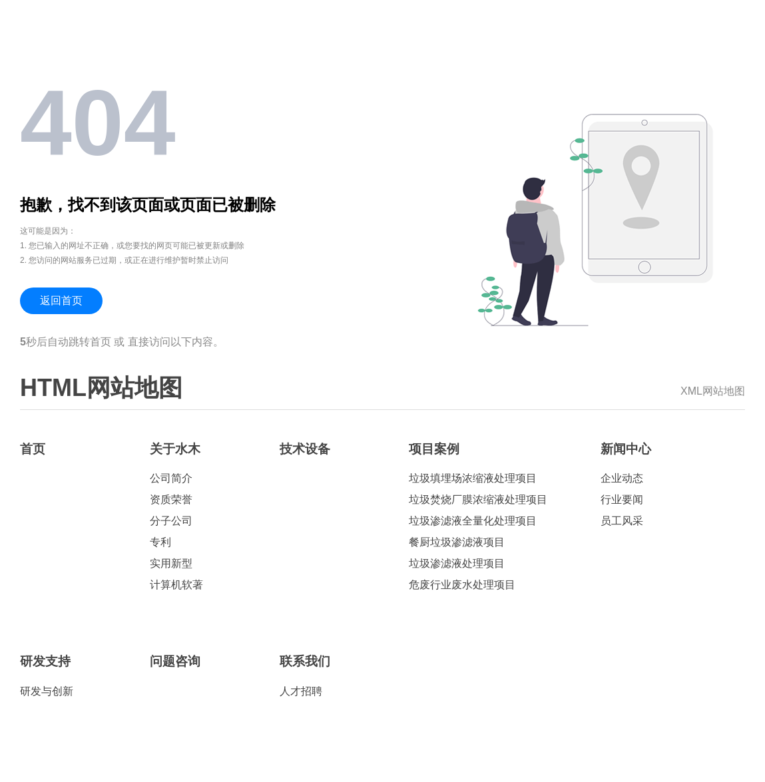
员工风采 (622, 520)
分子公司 (171, 520)
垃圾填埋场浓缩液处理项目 (473, 478)
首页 (32, 449)
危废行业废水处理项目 (462, 584)
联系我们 (305, 661)
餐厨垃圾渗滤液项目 (457, 542)
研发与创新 (46, 691)
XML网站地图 (712, 391)
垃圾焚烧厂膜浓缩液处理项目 (478, 499)
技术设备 (305, 449)
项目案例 (434, 449)
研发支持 (45, 661)
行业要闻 (622, 499)
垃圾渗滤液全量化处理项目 (473, 520)
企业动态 (622, 478)
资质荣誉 (171, 499)
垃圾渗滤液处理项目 (457, 563)
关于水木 (175, 449)
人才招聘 (301, 691)
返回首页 (61, 300)
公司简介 (171, 478)
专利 (160, 542)
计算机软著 (176, 584)
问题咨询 (175, 661)
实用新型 (171, 563)
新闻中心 (626, 449)
